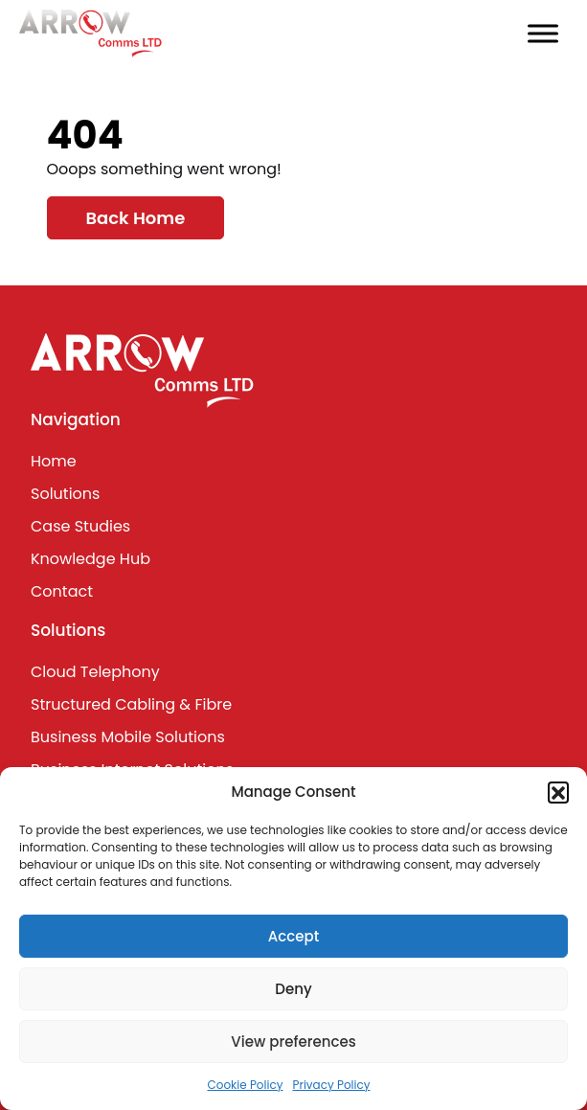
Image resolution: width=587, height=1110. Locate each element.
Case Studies (80, 526)
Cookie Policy (244, 1084)
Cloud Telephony (95, 672)
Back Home (136, 218)
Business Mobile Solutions (128, 737)
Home (54, 461)
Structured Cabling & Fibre (131, 704)
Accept (293, 936)
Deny (293, 989)
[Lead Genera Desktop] (90, 32)
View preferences (293, 1041)
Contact (62, 591)
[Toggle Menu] (543, 33)
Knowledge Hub (90, 559)
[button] (558, 792)
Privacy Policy (331, 1084)
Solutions (65, 494)
